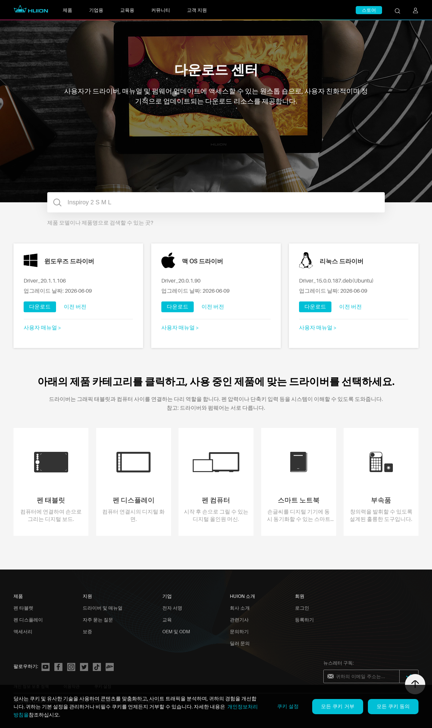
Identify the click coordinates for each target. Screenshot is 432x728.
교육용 (127, 10)
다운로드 (40, 306)
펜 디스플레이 (28, 619)
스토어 (369, 10)
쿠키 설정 (288, 706)
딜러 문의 (240, 643)
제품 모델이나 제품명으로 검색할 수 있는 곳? (100, 222)
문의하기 (239, 631)
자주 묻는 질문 (98, 619)
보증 (87, 631)
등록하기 (304, 619)
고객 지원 (197, 10)
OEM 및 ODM (176, 631)
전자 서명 (172, 608)
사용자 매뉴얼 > (42, 327)
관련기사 (239, 619)
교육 (167, 619)
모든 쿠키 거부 (337, 706)
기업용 (96, 10)
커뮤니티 (160, 10)
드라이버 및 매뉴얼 (103, 608)
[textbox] (216, 202)
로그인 (302, 608)
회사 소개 (240, 608)
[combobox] (216, 202)
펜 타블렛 (23, 608)
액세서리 (23, 631)
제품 (67, 10)
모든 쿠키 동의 (393, 706)
